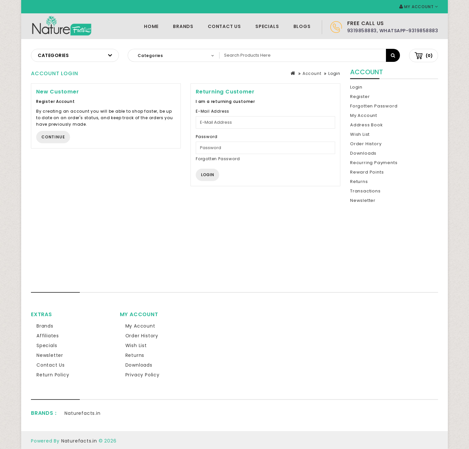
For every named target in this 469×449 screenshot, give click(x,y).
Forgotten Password (218, 158)
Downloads (363, 153)
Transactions (365, 191)
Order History (365, 144)
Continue (53, 137)
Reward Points (367, 172)
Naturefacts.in (82, 413)
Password (206, 136)
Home (151, 26)
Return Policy (52, 375)
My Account (363, 115)
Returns (359, 181)
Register (360, 96)
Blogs (302, 26)
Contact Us (224, 26)
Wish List (360, 134)
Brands (183, 26)
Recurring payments (373, 163)
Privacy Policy (142, 375)
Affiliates (47, 335)
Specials (267, 26)
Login (334, 73)
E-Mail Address (212, 111)
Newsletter (363, 200)
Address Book (366, 125)
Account (312, 73)
